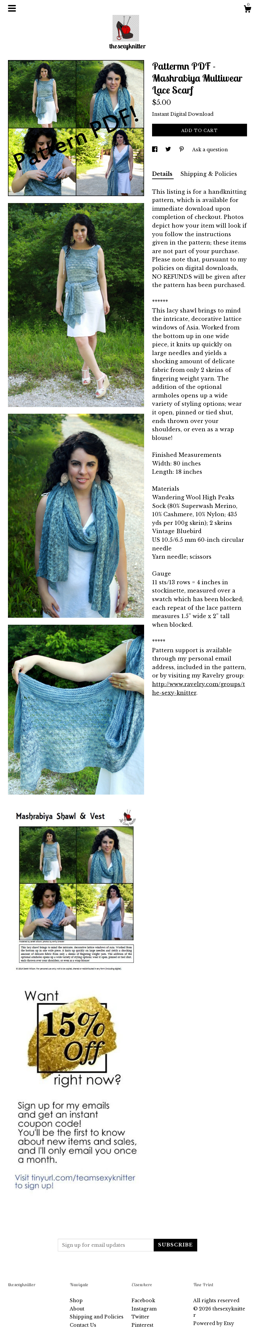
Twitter (140, 1317)
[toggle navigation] (12, 8)
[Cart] (247, 10)
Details (163, 174)
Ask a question (210, 150)
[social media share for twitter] (168, 150)
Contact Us (83, 1325)
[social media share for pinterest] (182, 150)
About (77, 1309)
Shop (76, 1301)
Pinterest (142, 1325)
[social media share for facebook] (155, 150)
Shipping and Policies (97, 1317)
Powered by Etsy (213, 1323)
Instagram (144, 1309)
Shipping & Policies (208, 174)
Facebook (143, 1301)
